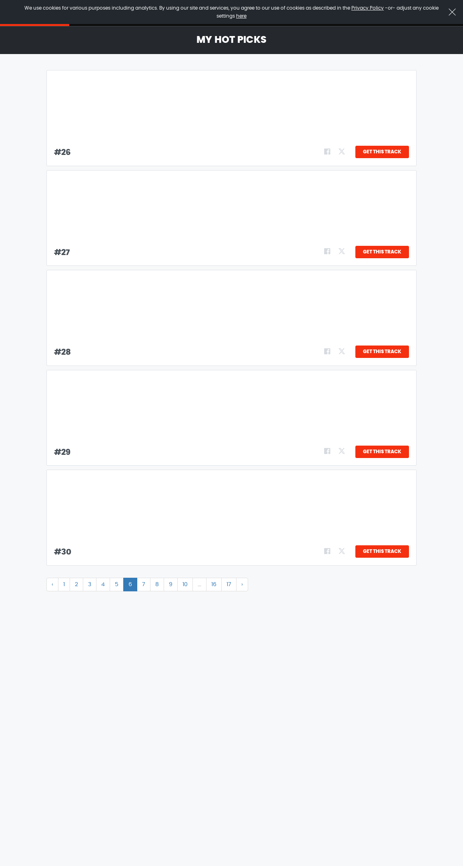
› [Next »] (242, 584)
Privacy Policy (367, 8)
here (241, 16)
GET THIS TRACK (382, 151)
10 (185, 584)
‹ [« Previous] (52, 584)
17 (228, 584)
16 (213, 584)
